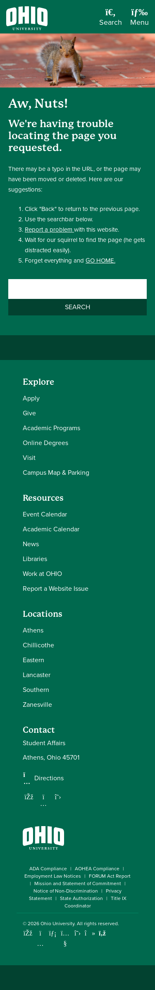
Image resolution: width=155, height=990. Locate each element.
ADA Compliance (48, 868)
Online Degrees (45, 443)
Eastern (33, 660)
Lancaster (36, 675)
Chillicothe (38, 645)
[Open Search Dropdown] (110, 19)
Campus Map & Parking (56, 472)
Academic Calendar (51, 529)
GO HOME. (100, 260)
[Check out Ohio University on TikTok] (90, 933)
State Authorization (81, 898)
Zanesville (37, 704)
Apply (31, 398)
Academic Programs (51, 428)
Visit (29, 457)
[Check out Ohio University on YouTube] (65, 938)
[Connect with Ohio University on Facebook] (28, 933)
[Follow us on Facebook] (29, 797)
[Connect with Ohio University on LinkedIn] (53, 933)
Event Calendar (45, 514)
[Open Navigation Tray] (139, 19)
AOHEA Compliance (97, 868)
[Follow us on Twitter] (58, 797)
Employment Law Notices (52, 876)
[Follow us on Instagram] (43, 803)
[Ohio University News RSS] (102, 933)
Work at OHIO (42, 573)
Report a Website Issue (55, 588)
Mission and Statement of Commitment (77, 883)
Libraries (35, 559)
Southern (36, 689)
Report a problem (49, 229)
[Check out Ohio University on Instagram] (40, 943)
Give (29, 413)
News (31, 544)
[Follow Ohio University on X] (77, 933)
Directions (49, 778)
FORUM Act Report (110, 876)
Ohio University (57, 923)
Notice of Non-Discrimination (65, 891)
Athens (33, 630)
